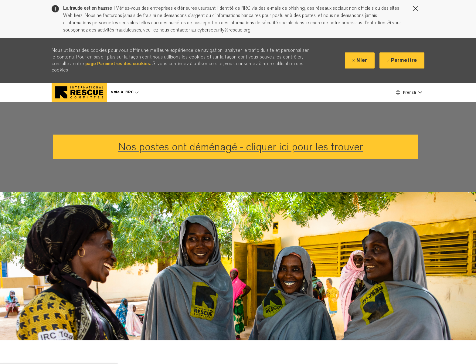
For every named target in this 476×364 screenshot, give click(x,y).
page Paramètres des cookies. (118, 63)
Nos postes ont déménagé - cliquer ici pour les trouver (240, 147)
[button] (409, 92)
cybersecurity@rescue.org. (223, 30)
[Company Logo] (79, 92)
